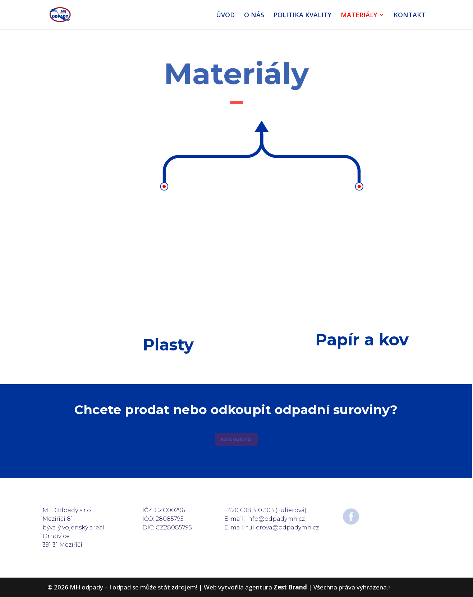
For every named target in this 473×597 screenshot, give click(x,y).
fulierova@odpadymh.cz (282, 527)
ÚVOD (225, 15)
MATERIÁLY (359, 15)
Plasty (168, 344)
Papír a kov (362, 339)
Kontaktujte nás (236, 439)
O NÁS (254, 15)
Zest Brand (290, 587)
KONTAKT (410, 15)
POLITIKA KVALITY (302, 15)
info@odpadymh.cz (275, 518)
